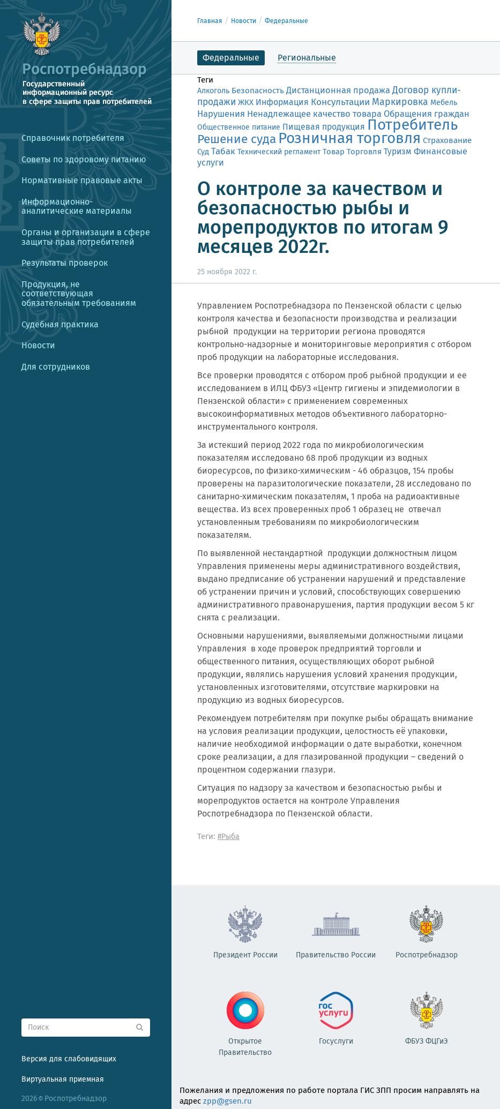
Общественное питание (238, 127)
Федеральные (286, 21)
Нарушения (221, 113)
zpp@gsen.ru (227, 1101)
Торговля (364, 151)
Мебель (443, 102)
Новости (243, 21)
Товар (334, 151)
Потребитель (412, 124)
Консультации (340, 102)
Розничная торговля (349, 138)
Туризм (398, 151)
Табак (223, 151)
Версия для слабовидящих (68, 1058)
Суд (203, 151)
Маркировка (400, 102)
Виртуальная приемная (62, 1079)
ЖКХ (245, 102)
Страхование (447, 140)
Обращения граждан (426, 114)
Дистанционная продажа (338, 90)
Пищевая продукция (323, 127)
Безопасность (258, 90)
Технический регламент (278, 151)
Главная (209, 21)
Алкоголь (213, 90)
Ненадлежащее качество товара (314, 113)
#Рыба (229, 836)
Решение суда (236, 139)
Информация (282, 102)
